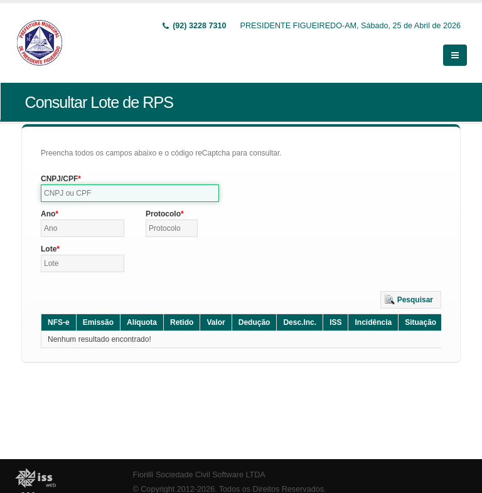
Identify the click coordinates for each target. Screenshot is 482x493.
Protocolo (163, 213)
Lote (48, 249)
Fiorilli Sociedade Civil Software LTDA (199, 474)
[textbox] (130, 193)
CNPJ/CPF (59, 178)
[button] (410, 300)
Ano (48, 213)
